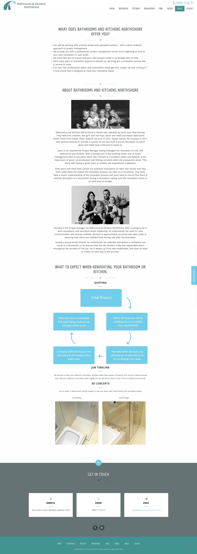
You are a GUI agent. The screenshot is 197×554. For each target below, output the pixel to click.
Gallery (170, 9)
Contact (189, 9)
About (179, 9)
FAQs (161, 9)
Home (112, 9)
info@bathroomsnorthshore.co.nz (146, 510)
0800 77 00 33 (184, 3)
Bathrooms (123, 9)
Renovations (149, 9)
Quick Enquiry (194, 276)
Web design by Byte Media (116, 549)
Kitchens (136, 9)
